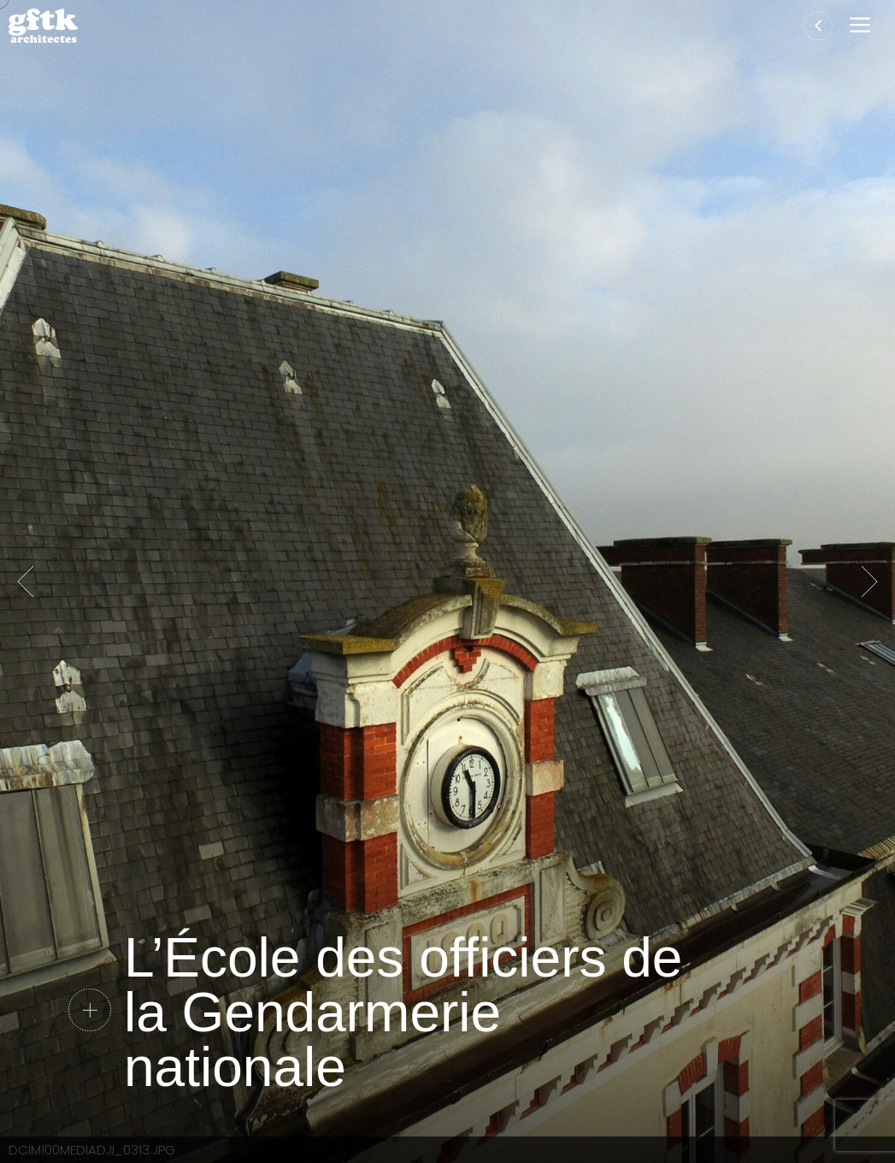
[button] (864, 26)
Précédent (25, 581)
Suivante (869, 581)
